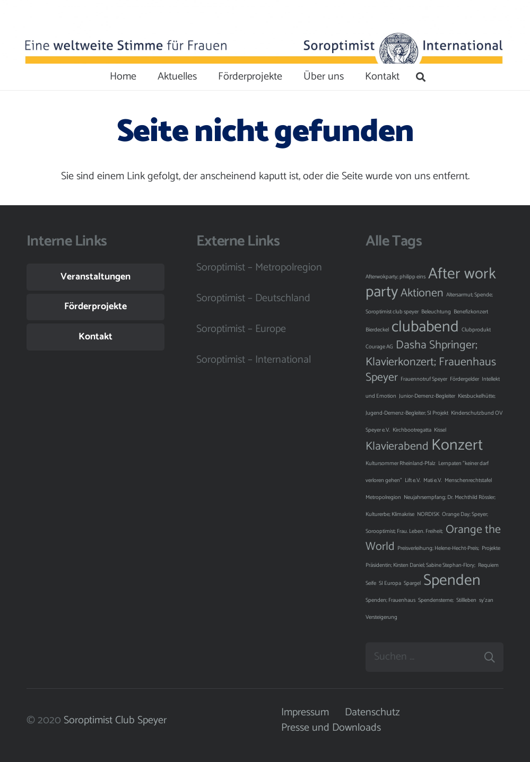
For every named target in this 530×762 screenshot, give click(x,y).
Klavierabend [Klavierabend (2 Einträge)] (397, 446)
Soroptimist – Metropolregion (259, 267)
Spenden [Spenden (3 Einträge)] (452, 580)
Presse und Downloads (331, 728)
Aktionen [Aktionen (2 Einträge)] (422, 293)
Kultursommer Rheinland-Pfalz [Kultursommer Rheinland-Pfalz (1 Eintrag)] (401, 463)
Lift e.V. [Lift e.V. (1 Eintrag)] (413, 480)
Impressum (305, 712)
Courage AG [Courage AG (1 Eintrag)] (379, 347)
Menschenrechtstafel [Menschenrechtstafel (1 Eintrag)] (468, 480)
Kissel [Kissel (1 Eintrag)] (440, 430)
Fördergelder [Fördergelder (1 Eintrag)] (464, 379)
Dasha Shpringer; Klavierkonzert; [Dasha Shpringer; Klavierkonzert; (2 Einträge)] (421, 354)
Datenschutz (372, 712)
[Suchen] (420, 77)
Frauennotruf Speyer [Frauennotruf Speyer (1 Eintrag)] (424, 379)
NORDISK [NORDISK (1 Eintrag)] (428, 514)
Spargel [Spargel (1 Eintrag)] (412, 583)
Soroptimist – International (253, 360)
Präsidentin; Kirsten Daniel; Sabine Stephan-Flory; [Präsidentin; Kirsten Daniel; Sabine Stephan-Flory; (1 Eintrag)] (420, 565)
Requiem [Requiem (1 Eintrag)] (488, 565)
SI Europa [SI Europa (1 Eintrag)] (390, 583)
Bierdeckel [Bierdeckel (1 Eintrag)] (377, 330)
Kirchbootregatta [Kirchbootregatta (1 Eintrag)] (412, 430)
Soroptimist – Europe (241, 329)
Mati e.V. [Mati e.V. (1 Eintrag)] (432, 480)
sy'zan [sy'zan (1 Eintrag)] (486, 600)
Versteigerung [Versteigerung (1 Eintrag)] (381, 617)
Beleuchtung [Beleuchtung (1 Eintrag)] (436, 312)
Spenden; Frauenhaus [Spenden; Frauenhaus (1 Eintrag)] (390, 600)
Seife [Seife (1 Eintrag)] (371, 583)
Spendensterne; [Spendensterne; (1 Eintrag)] (436, 600)
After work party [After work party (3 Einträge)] (431, 283)
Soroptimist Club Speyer (115, 720)
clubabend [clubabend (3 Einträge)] (425, 327)
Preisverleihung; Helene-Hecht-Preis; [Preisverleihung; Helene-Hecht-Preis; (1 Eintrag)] (438, 548)
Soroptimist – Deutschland (253, 298)
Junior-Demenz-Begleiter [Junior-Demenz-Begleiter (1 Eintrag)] (427, 396)
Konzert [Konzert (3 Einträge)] (457, 445)
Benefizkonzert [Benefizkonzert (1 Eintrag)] (471, 312)
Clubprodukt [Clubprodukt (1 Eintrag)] (476, 330)
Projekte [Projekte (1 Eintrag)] (491, 548)
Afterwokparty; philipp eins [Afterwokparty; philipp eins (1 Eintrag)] (395, 277)
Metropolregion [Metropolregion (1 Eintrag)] (383, 497)
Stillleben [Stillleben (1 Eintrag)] (466, 600)
